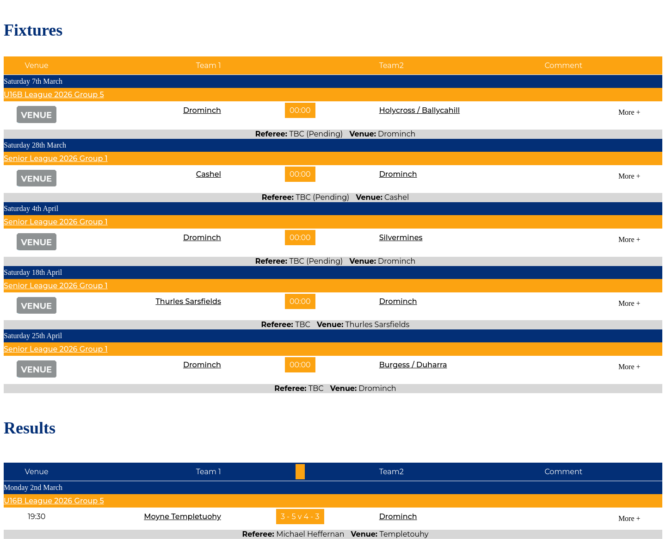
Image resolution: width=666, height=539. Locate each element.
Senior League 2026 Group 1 (56, 158)
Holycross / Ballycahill (419, 110)
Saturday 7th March (33, 81)
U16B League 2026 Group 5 (54, 94)
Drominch (202, 110)
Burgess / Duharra (413, 364)
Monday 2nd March (33, 487)
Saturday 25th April (33, 336)
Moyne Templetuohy (182, 516)
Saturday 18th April (33, 272)
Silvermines (401, 237)
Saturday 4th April (31, 208)
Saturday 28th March (35, 145)
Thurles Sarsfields (188, 301)
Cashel (208, 174)
